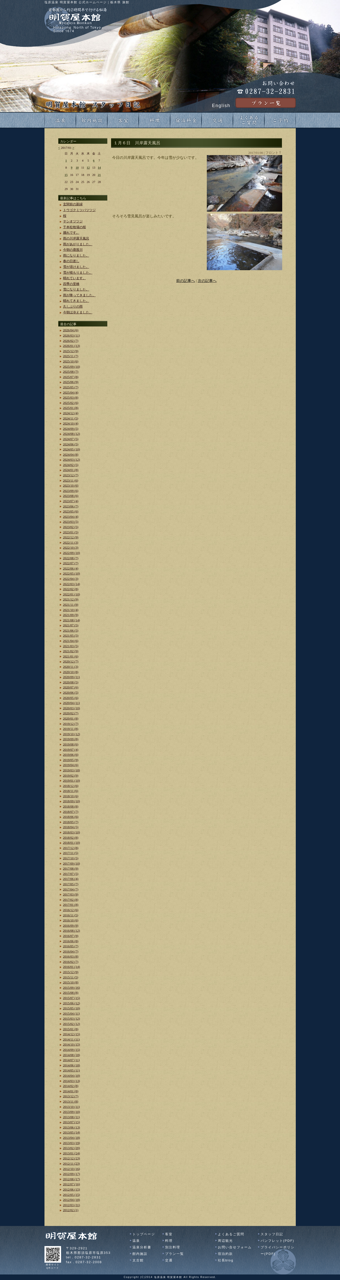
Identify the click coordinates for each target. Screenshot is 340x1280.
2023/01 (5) (70, 532)
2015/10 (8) (70, 982)
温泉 (136, 1241)
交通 (169, 1260)
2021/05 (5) (70, 635)
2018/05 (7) (70, 822)
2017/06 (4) (70, 879)
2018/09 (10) (71, 801)
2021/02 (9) (70, 651)
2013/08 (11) (71, 1117)
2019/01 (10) (71, 780)
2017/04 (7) (70, 889)
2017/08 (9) (70, 868)
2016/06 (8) (70, 941)
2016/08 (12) (71, 930)
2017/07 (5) (70, 874)
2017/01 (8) (70, 905)
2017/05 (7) (70, 884)
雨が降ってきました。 (79, 295)
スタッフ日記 (272, 1234)
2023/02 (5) (70, 527)
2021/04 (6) (70, 641)
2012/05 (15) (71, 1195)
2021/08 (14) (71, 620)
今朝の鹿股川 (73, 250)
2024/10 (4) (70, 423)
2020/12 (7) (70, 661)
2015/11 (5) (70, 977)
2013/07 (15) (71, 1122)
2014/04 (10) (71, 1075)
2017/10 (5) (70, 858)
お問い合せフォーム (235, 1247)
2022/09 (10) (71, 553)
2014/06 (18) (71, 1065)
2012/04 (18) (71, 1200)
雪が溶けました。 (76, 267)
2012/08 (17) (71, 1179)
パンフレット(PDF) (278, 1241)
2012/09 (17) (71, 1174)
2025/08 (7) (70, 371)
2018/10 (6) (70, 796)
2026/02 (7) (70, 341)
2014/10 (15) (71, 1044)
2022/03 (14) (71, 584)
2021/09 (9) (70, 615)
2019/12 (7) (70, 724)
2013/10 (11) (71, 1107)
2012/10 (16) (71, 1169)
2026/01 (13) (71, 346)
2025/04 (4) (70, 392)
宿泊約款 (225, 1254)
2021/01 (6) (70, 656)
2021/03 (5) (70, 646)
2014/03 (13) (71, 1081)
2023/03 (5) (70, 522)
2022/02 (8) (70, 589)
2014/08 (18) (71, 1055)
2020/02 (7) (70, 713)
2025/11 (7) (70, 356)
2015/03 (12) (71, 1018)
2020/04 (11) (71, 703)
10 (77, 167)
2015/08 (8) (70, 992)
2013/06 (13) (71, 1127)
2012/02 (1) (70, 1210)
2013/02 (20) (71, 1148)
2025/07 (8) (70, 377)
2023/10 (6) (70, 485)
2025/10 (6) (70, 361)
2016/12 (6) (70, 910)
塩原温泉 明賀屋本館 (168, 1277)
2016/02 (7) (70, 962)
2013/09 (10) (71, 1112)
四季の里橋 (71, 284)
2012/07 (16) (71, 1184)
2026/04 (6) (70, 330)
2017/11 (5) (70, 853)
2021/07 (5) (70, 625)
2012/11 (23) (71, 1163)
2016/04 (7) (70, 951)
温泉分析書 (141, 1247)
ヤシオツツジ (73, 221)
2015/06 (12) (71, 1003)
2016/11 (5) (70, 915)
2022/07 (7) (70, 563)
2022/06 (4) (70, 568)
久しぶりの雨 (73, 306)
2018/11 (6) (70, 791)
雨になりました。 (76, 255)
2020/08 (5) (70, 682)
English (221, 105)
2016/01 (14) (71, 967)
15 (66, 175)
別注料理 (172, 1247)
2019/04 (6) (70, 765)
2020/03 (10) (71, 708)
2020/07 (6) (70, 687)
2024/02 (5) (70, 465)
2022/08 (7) (70, 558)
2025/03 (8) (70, 397)
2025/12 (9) (70, 351)
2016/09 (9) (70, 925)
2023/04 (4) (70, 516)
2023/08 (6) (70, 496)
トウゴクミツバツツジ (79, 210)
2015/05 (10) (71, 1008)
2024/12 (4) (70, 413)
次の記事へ (207, 281)
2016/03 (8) (70, 956)
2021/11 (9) (70, 604)
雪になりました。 (76, 289)
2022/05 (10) (71, 573)
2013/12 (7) (70, 1096)
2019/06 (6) (70, 754)
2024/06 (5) (70, 444)
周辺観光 (225, 1241)
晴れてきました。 (76, 301)
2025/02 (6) (70, 403)
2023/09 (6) (70, 491)
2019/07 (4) (70, 749)
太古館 (138, 1260)
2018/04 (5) (70, 827)
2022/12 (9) (70, 537)
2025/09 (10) (71, 366)
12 (88, 167)
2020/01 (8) (70, 718)
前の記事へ (185, 281)
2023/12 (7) (70, 475)
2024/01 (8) (70, 470)
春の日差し (71, 261)
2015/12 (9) (70, 972)
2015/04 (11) (71, 1013)
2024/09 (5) (70, 429)
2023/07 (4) (70, 501)
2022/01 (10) (71, 594)
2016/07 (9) (70, 936)
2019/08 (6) (70, 744)
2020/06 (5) (70, 692)
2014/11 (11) (71, 1039)
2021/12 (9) (70, 599)
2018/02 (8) (70, 837)
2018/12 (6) (70, 786)
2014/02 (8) (70, 1086)
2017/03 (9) (70, 894)
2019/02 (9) (70, 775)
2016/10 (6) (70, 920)
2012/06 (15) (71, 1189)
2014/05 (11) (71, 1070)
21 (99, 175)
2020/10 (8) (70, 672)
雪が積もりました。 (77, 272)
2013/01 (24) (71, 1153)
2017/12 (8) (70, 848)
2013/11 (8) (70, 1101)
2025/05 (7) (70, 387)
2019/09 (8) (70, 739)
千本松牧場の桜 (74, 227)
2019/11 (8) (70, 729)
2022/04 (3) (70, 579)
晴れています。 (74, 278)
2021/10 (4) (70, 610)
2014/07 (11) (71, 1060)
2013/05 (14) (71, 1132)
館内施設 (140, 1254)
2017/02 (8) (70, 900)
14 (99, 167)
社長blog (226, 1260)
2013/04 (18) (71, 1138)
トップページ (143, 1234)
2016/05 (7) (70, 946)
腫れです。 (71, 232)
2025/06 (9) (70, 382)
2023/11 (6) (70, 480)
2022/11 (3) (70, 542)
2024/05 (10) (71, 449)
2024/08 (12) (71, 434)
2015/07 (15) (71, 998)
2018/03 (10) (71, 832)
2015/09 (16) (71, 987)
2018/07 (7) (70, 812)
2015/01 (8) (70, 1029)
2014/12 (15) (71, 1034)
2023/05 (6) (70, 511)
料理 (169, 1241)
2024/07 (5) (70, 439)
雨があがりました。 (77, 244)
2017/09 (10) (71, 863)
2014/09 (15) (71, 1050)
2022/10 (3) (70, 547)
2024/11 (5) (70, 418)
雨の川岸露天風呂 (76, 238)
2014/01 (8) (70, 1091)
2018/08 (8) (70, 806)
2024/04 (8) (70, 454)
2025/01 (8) (70, 408)
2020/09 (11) (71, 677)
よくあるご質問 (231, 1234)
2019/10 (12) (71, 734)
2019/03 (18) (71, 770)
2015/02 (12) (71, 1024)
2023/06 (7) (70, 506)
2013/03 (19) (71, 1143)
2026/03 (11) (71, 335)
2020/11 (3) (70, 667)
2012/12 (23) (71, 1158)
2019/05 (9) (70, 760)
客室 (169, 1234)
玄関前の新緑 (73, 204)
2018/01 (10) (71, 842)
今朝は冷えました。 (77, 312)
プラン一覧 (174, 1254)
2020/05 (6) (70, 698)
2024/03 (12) (71, 459)
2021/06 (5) (70, 630)
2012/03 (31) (71, 1205)
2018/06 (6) (70, 817)
